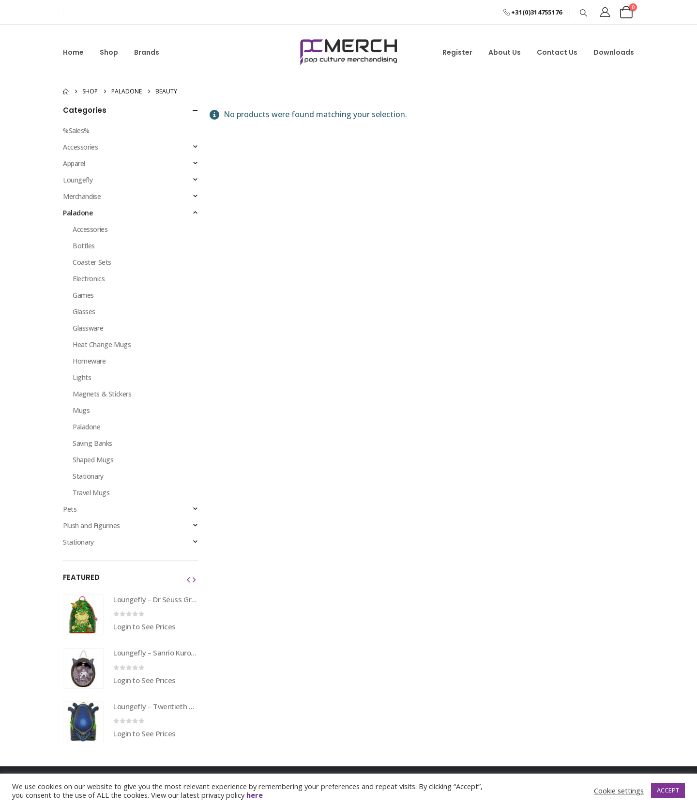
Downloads (613, 52)
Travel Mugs (91, 492)
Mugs (81, 410)
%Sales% (76, 130)
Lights (82, 377)
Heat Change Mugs (102, 344)
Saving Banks (92, 443)
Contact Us (557, 52)
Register (457, 52)
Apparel (74, 163)
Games (83, 295)
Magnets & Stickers (102, 393)
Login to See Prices (144, 626)
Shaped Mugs (93, 459)
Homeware (89, 360)
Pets (69, 509)
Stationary (88, 476)
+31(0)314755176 (532, 12)
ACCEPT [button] (668, 790)
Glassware (88, 328)
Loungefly (77, 179)
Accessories (80, 147)
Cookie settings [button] (619, 790)
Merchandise (82, 196)
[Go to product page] (83, 614)
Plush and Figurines (91, 525)
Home (73, 52)
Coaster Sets (92, 262)
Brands (146, 52)
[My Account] (605, 12)
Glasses (84, 311)
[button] (583, 12)
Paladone (78, 212)
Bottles (84, 245)
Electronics (89, 278)
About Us (504, 52)
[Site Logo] (348, 52)
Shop (109, 52)
